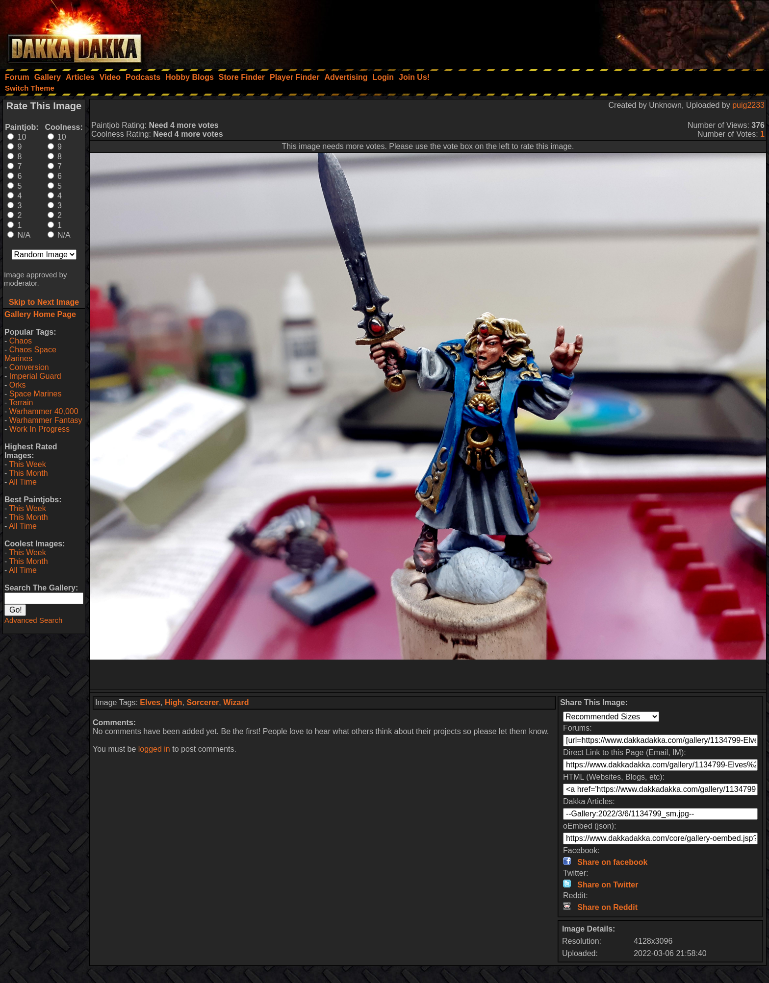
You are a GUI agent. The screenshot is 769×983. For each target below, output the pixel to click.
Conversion (29, 367)
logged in (154, 749)
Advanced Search (33, 620)
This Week (27, 464)
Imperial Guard (35, 376)
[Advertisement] (637, 32)
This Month (28, 473)
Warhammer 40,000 (43, 411)
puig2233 (748, 105)
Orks (17, 385)
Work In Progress (39, 429)
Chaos (20, 341)
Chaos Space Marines (30, 354)
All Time (23, 482)
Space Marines (35, 394)
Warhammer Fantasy (45, 420)
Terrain (21, 402)
